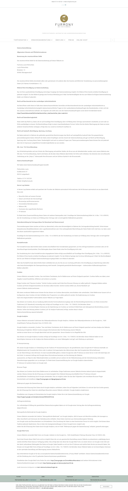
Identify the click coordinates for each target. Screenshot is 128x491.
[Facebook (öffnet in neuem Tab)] (62, 5)
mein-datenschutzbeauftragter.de (47, 467)
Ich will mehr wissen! (47, 488)
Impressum (80, 480)
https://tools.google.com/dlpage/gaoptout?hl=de (51, 379)
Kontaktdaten (32, 480)
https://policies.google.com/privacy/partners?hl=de (58, 463)
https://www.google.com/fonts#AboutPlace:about (65, 460)
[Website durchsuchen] (112, 40)
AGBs (54, 480)
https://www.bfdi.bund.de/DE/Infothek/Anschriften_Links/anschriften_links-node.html (42, 113)
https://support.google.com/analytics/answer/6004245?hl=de (35, 397)
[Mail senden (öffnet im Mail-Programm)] (65, 5)
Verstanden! (106, 486)
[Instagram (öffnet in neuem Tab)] (63, 5)
